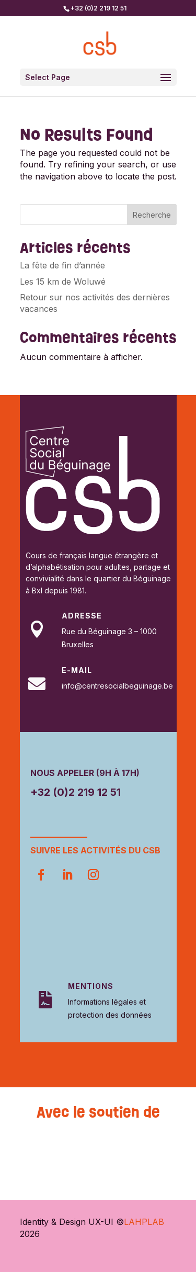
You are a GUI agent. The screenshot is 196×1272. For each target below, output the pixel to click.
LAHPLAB (144, 1222)
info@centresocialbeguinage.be (117, 685)
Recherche (152, 214)
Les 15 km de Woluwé (63, 281)
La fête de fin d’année (62, 265)
